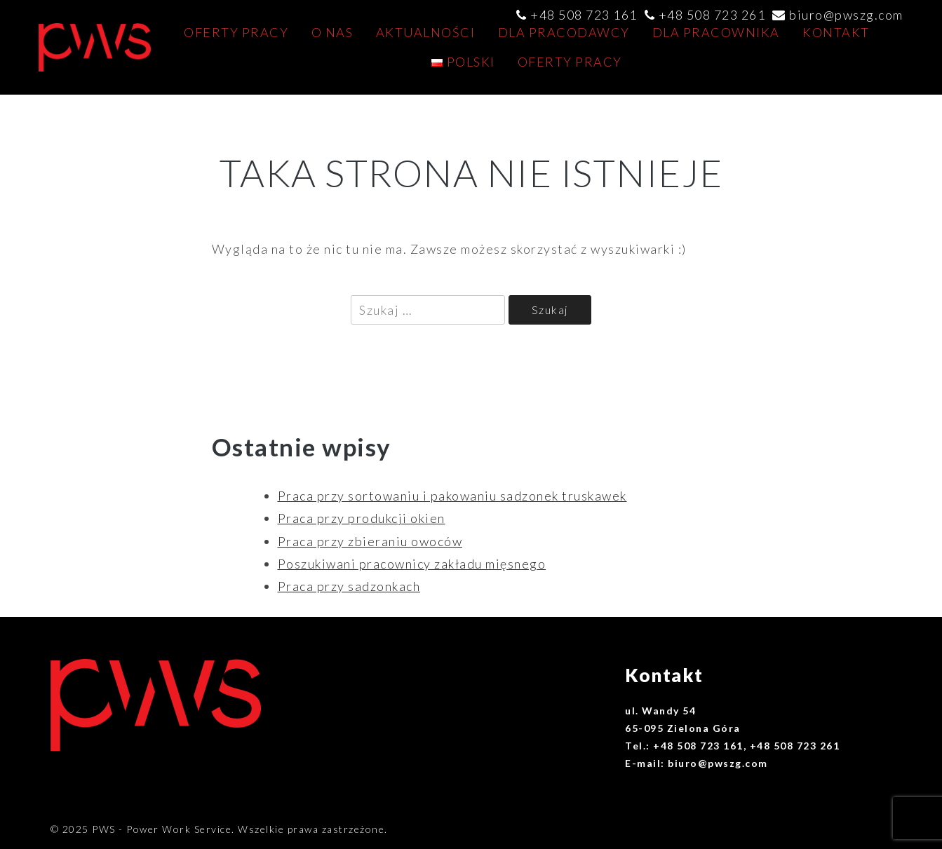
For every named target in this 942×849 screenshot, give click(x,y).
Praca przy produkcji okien (361, 518)
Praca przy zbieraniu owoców (370, 541)
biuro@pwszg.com (846, 14)
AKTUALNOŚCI (426, 32)
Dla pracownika (716, 32)
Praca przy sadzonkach (349, 586)
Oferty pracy (236, 32)
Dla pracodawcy (564, 32)
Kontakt (836, 32)
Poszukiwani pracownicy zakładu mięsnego (412, 563)
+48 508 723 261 (712, 14)
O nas (332, 32)
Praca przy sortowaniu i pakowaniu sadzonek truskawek (452, 495)
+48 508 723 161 (584, 14)
